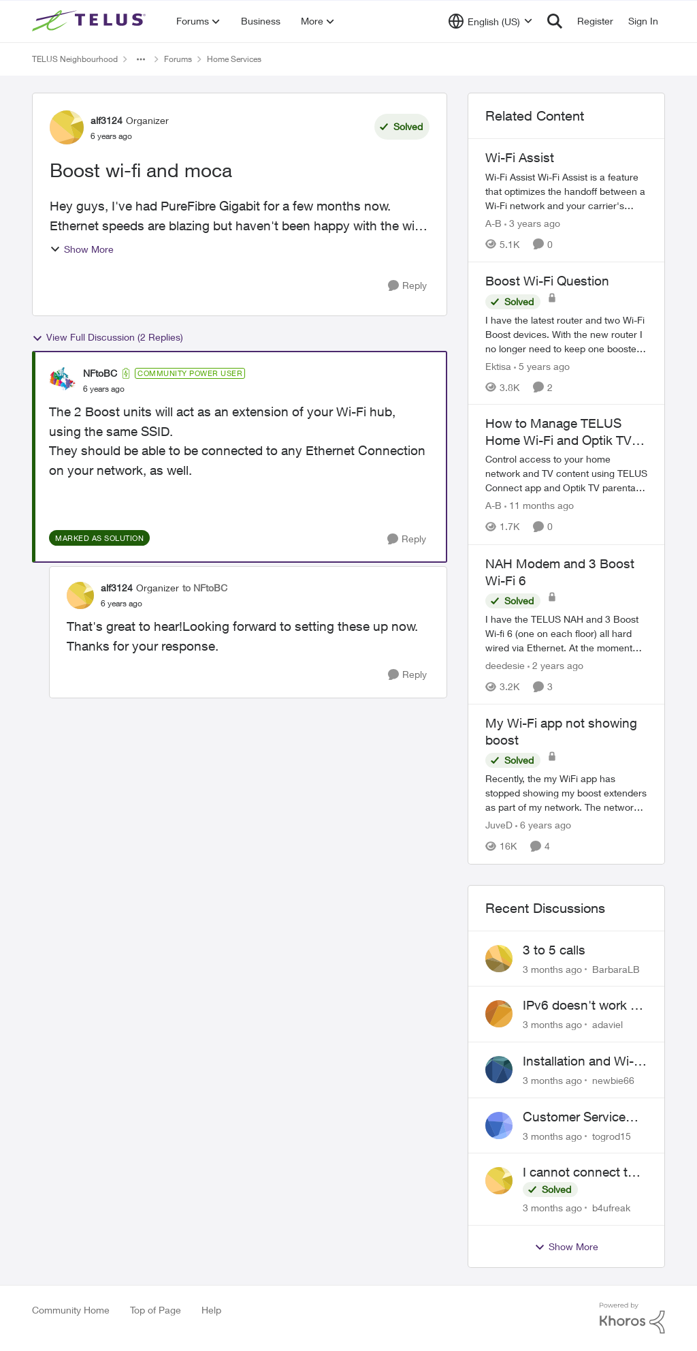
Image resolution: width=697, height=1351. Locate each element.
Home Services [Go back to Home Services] (234, 59)
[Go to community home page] (90, 21)
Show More (82, 249)
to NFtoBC (204, 587)
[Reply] (407, 286)
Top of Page (155, 1310)
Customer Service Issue (574, 1117)
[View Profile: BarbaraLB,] (499, 958)
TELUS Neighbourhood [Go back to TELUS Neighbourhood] (75, 59)
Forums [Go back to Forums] (178, 59)
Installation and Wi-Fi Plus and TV (583, 1061)
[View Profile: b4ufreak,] (499, 1180)
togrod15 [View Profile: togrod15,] (611, 1135)
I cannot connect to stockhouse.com (579, 1172)
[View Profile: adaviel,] (499, 1013)
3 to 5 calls (554, 949)
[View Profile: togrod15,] (499, 1125)
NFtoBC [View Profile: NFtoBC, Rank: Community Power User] (100, 373)
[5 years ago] (542, 365)
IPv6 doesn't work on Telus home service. (584, 1005)
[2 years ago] (555, 665)
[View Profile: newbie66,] (499, 1069)
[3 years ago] (532, 223)
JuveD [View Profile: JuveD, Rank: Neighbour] (499, 825)
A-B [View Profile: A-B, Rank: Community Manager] (493, 223)
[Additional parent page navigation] (141, 59)
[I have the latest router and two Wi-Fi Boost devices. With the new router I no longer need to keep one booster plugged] (566, 333)
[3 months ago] (552, 968)
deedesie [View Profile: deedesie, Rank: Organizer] (505, 665)
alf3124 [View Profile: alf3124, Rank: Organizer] (107, 120)
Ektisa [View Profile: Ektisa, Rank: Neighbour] (498, 365)
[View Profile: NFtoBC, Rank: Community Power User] (62, 380)
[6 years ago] (543, 825)
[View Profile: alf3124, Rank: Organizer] (67, 127)
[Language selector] (490, 21)
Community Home (71, 1310)
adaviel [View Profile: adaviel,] (607, 1024)
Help (211, 1310)
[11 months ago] (539, 506)
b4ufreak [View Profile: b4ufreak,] (611, 1207)
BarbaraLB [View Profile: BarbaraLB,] (616, 968)
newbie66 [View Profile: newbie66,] (613, 1080)
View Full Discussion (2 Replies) (107, 337)
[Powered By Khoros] (632, 1318)
